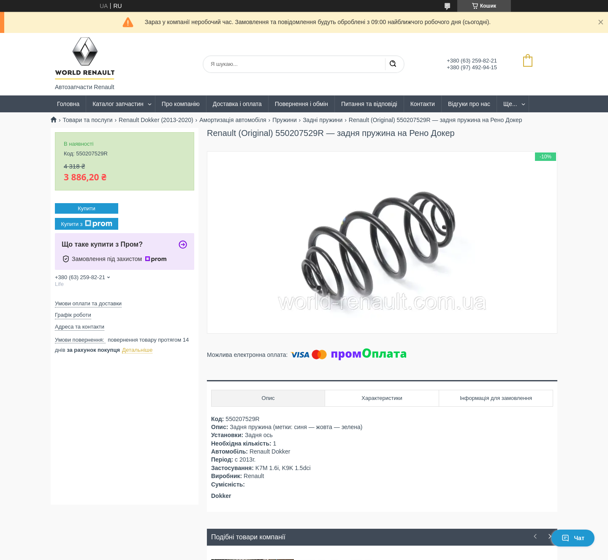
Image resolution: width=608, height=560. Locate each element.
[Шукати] (392, 64)
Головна (68, 104)
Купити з (86, 224)
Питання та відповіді (369, 104)
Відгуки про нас (469, 104)
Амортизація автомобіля (232, 120)
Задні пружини (322, 120)
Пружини (284, 120)
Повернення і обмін (301, 104)
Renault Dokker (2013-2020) (156, 120)
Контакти (422, 104)
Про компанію (181, 104)
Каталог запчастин (118, 104)
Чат (573, 538)
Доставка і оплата (237, 104)
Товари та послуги (87, 120)
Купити (86, 208)
